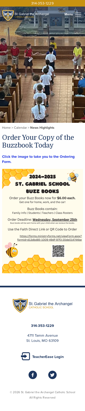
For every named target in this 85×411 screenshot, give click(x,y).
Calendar (20, 127)
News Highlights (42, 127)
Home (6, 127)
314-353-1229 (42, 3)
